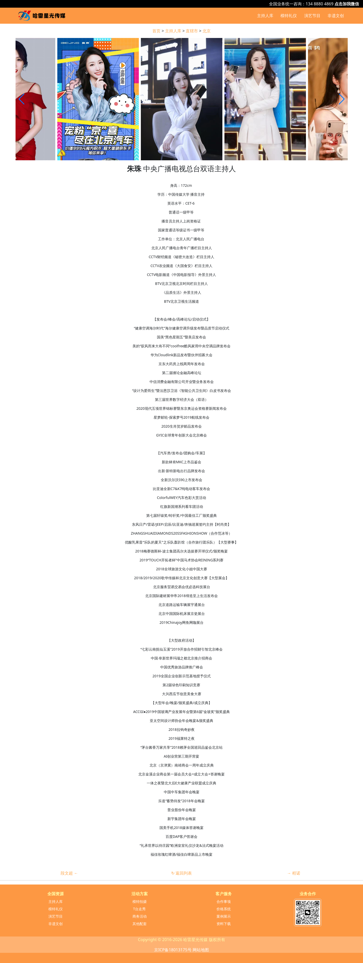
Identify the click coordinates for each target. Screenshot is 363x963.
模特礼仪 (288, 15)
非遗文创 (336, 15)
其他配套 (139, 923)
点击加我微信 (346, 4)
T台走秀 (139, 908)
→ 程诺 (293, 873)
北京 (207, 31)
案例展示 (224, 916)
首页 (156, 31)
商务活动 (139, 916)
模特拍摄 (139, 901)
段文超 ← (69, 873)
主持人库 (265, 15)
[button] (341, 99)
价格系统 (224, 908)
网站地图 (201, 950)
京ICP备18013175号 (172, 950)
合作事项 (224, 901)
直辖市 (192, 31)
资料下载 (224, 923)
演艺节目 (312, 15)
